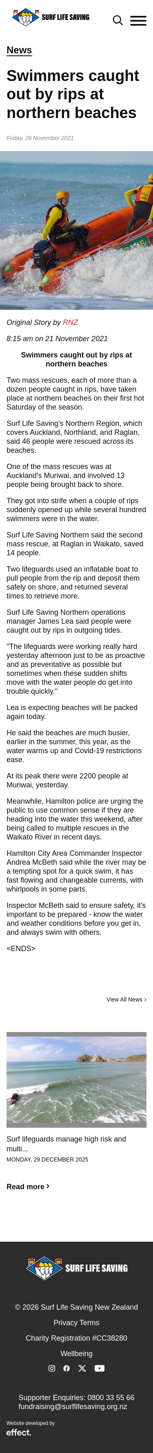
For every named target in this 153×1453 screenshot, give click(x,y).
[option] (76, 1118)
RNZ (70, 322)
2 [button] (77, 1226)
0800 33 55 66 (110, 1398)
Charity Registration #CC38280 (76, 1338)
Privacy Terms (76, 1323)
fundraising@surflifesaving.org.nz (72, 1407)
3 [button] (89, 1226)
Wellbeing (76, 1354)
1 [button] (64, 1226)
